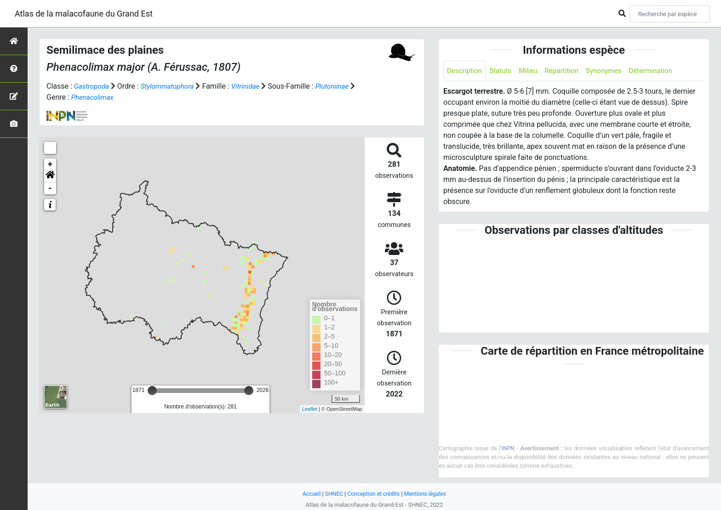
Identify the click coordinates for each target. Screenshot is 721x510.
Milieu (532, 71)
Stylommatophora (171, 86)
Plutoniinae (340, 86)
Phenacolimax (100, 97)
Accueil (308, 493)
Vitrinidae (252, 86)
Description (465, 71)
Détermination (661, 71)
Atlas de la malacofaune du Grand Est (84, 13)
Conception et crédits (373, 493)
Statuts (503, 71)
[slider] (152, 390)
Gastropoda (92, 86)
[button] (50, 176)
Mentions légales (428, 493)
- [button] (50, 188)
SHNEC (331, 493)
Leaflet (309, 409)
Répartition (567, 71)
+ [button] (50, 164)
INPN (508, 448)
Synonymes (611, 71)
